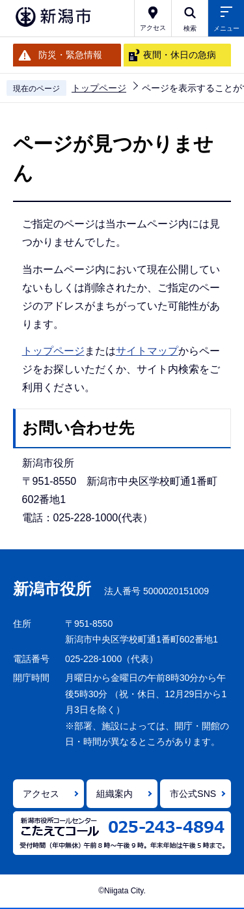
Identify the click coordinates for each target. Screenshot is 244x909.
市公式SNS (193, 793)
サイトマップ (147, 350)
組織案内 (114, 793)
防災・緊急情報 (70, 55)
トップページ (99, 88)
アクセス (41, 793)
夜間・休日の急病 (179, 55)
